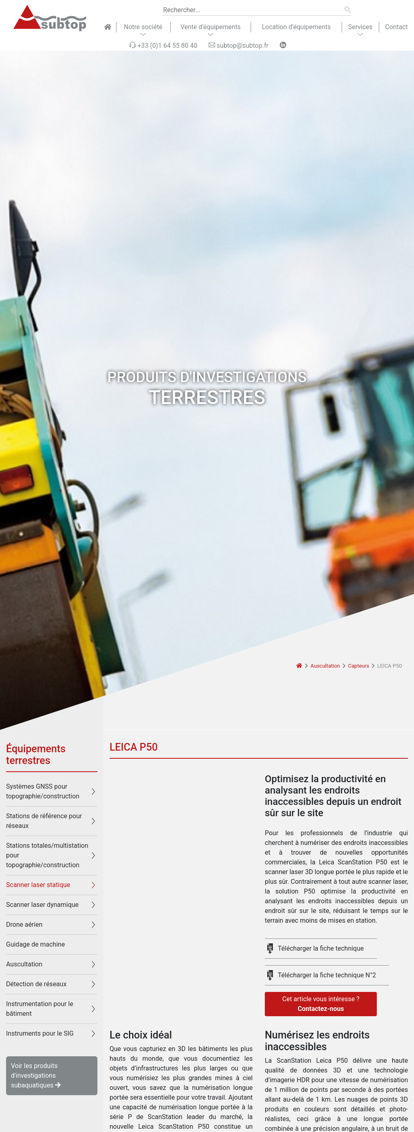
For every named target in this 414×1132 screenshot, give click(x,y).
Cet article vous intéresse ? (320, 1004)
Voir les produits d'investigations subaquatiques (36, 1075)
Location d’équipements (296, 27)
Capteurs (358, 666)
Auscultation (325, 666)
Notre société (143, 27)
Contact (396, 27)
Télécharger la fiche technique (321, 948)
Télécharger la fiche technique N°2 (327, 975)
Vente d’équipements (210, 27)
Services (360, 27)
